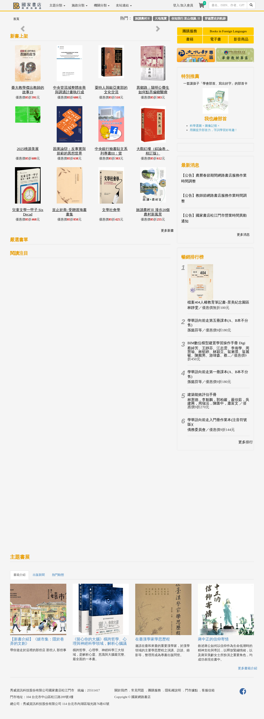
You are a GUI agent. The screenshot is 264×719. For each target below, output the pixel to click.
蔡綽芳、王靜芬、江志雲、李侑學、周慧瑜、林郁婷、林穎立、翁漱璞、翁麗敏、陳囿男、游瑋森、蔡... (218, 351)
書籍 (189, 39)
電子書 (215, 39)
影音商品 (241, 39)
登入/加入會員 (183, 5)
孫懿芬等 (194, 330)
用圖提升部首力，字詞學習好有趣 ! (213, 130)
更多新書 (167, 230)
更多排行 (245, 442)
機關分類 (102, 5)
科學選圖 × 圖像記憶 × (204, 125)
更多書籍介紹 (247, 668)
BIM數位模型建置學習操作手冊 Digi (216, 343)
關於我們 (120, 690)
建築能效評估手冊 (202, 395)
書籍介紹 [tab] (19, 574)
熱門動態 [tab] (58, 574)
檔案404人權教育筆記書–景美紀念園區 (218, 302)
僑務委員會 (196, 430)
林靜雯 (192, 308)
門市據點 (191, 690)
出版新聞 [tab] (39, 574)
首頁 (16, 19)
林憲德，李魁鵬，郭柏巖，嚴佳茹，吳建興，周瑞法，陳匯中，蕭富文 (218, 401)
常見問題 (137, 690)
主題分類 (57, 5)
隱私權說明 (173, 690)
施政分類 (80, 5)
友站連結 (124, 5)
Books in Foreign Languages (228, 31)
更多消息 (243, 234)
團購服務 (189, 31)
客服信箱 (208, 690)
